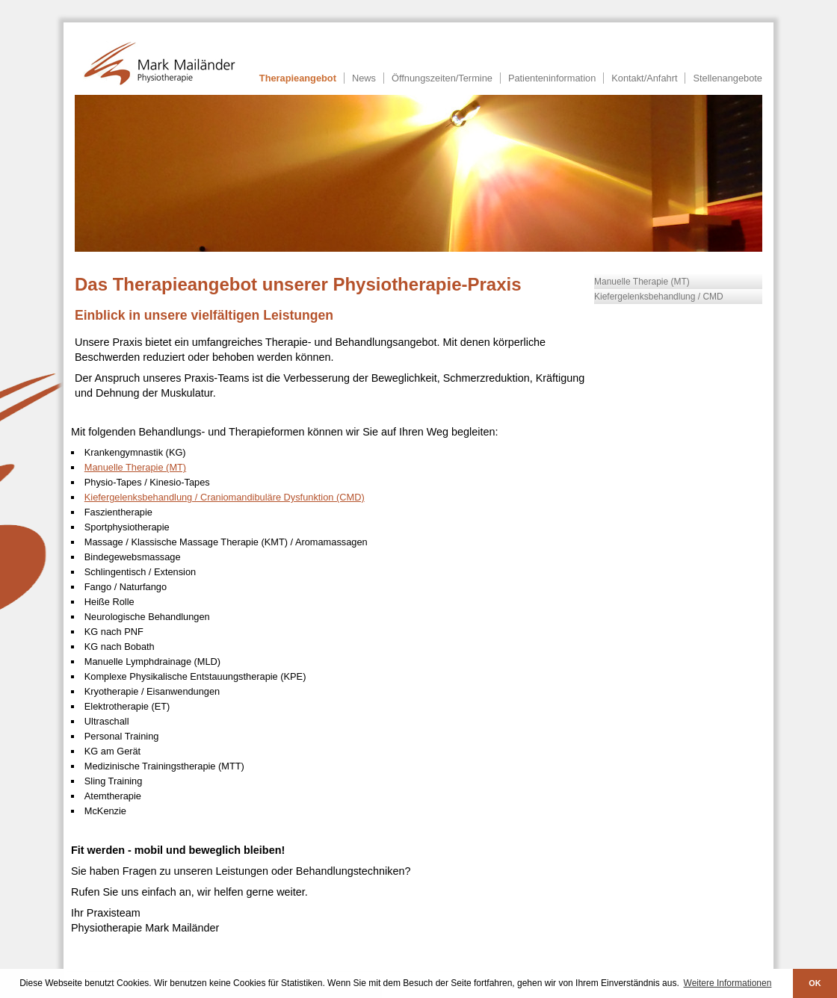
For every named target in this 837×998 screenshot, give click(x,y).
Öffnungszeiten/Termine (442, 78)
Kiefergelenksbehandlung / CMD (658, 296)
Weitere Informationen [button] (728, 983)
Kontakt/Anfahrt (644, 78)
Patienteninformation (552, 78)
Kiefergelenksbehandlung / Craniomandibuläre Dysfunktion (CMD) (224, 497)
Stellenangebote (727, 78)
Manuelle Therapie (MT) (642, 281)
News (364, 78)
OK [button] (815, 983)
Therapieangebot (297, 78)
